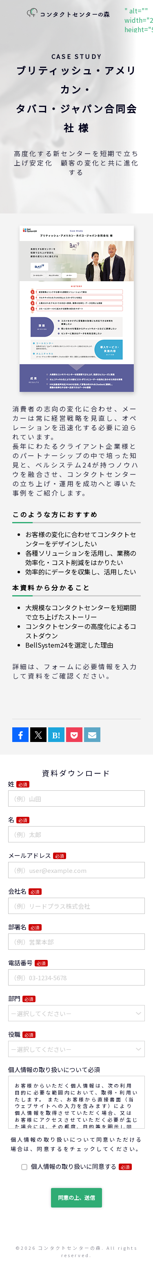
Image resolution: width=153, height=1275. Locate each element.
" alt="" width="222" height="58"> (68, 13)
